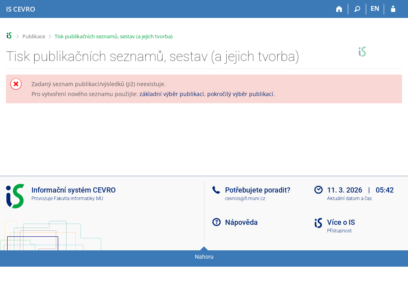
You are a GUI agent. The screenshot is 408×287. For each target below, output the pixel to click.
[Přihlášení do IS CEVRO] (393, 9)
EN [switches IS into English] (375, 8)
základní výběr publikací (171, 94)
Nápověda (241, 222)
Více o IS (341, 222)
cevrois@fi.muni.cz (245, 198)
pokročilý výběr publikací (240, 94)
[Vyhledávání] (357, 9)
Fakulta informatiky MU (78, 198)
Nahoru (204, 257)
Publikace (33, 36)
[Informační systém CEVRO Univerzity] (20, 9)
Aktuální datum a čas (349, 198)
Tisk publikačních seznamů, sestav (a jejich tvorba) (114, 36)
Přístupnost (339, 231)
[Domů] (339, 9)
